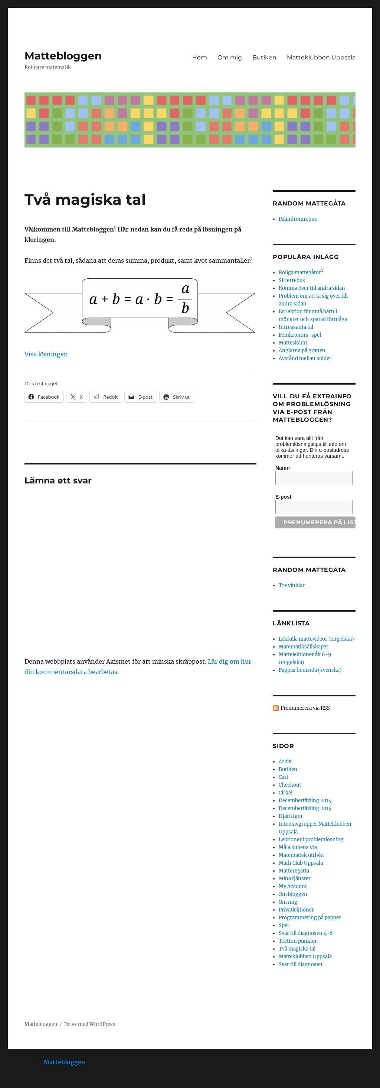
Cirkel (285, 793)
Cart (283, 777)
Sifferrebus (292, 280)
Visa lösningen (46, 354)
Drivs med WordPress (89, 1024)
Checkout (290, 785)
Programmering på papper (310, 917)
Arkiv (285, 761)
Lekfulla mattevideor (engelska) (316, 639)
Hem (199, 57)
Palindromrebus (298, 219)
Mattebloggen (63, 55)
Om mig (229, 57)
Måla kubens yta (298, 847)
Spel (284, 925)
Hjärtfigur (291, 816)
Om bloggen (293, 894)
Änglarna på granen (302, 350)
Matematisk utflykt (301, 855)
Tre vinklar (292, 585)
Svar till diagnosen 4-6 (306, 933)
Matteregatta (294, 871)
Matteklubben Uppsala (321, 57)
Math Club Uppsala (301, 863)
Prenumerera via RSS (305, 708)
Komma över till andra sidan (312, 288)
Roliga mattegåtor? (301, 272)
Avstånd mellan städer (305, 358)
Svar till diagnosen (300, 964)
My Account (293, 886)
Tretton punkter (298, 941)
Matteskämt (293, 343)
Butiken (264, 57)
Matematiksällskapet (303, 647)
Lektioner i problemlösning (311, 839)
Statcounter (17, 1083)
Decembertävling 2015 (305, 808)
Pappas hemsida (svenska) (310, 670)
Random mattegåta (309, 569)
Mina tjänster (295, 878)
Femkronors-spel (300, 335)
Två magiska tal (297, 949)
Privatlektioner (296, 910)
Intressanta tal (296, 327)
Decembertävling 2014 (305, 800)
